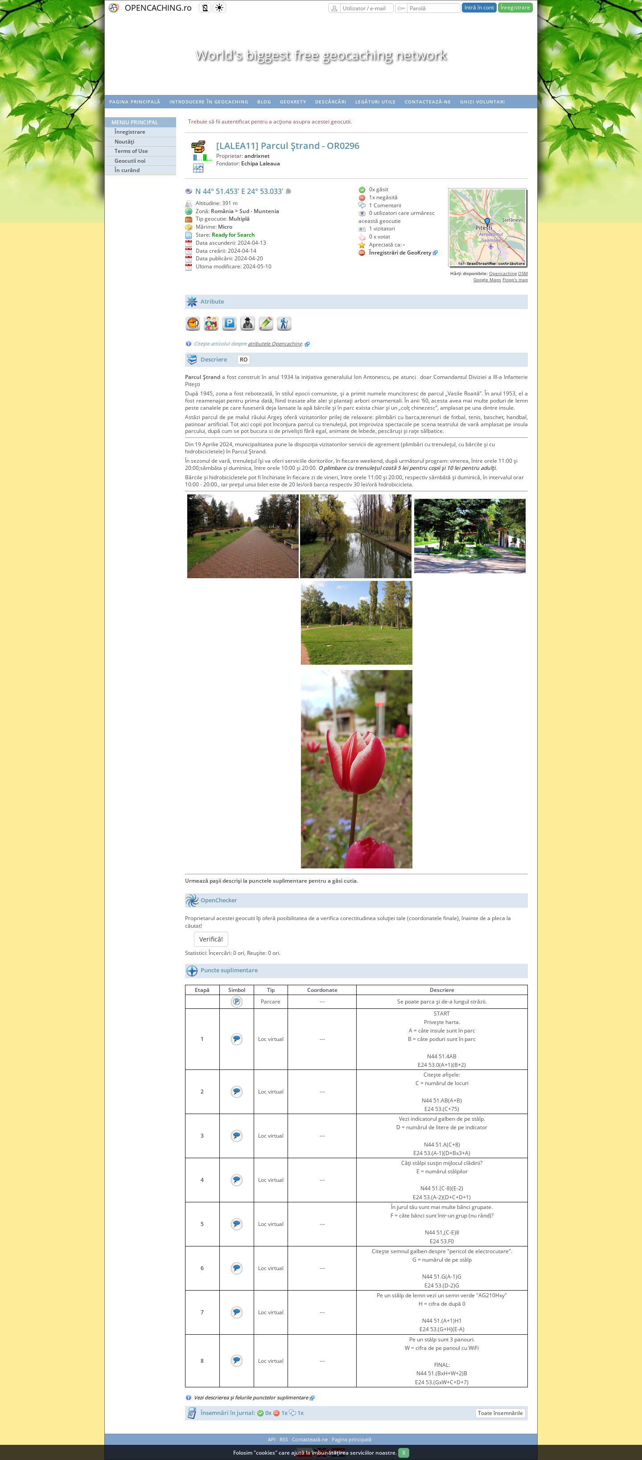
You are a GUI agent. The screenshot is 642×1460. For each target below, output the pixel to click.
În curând (127, 170)
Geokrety (293, 102)
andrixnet (257, 156)
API (272, 1439)
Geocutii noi (130, 161)
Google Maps (487, 279)
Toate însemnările (500, 1413)
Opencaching (503, 273)
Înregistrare (515, 7)
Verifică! (211, 939)
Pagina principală (134, 102)
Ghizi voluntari (482, 102)
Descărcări (330, 102)
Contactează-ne (428, 102)
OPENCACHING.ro (158, 7)
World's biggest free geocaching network (321, 54)
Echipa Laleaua (260, 163)
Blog (264, 102)
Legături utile (375, 102)
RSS (284, 1439)
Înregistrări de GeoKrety (400, 252)
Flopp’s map (515, 279)
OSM (523, 273)
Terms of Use (131, 151)
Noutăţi (124, 141)
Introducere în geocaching (208, 102)
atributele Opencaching (275, 343)
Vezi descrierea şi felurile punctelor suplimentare (254, 1397)
